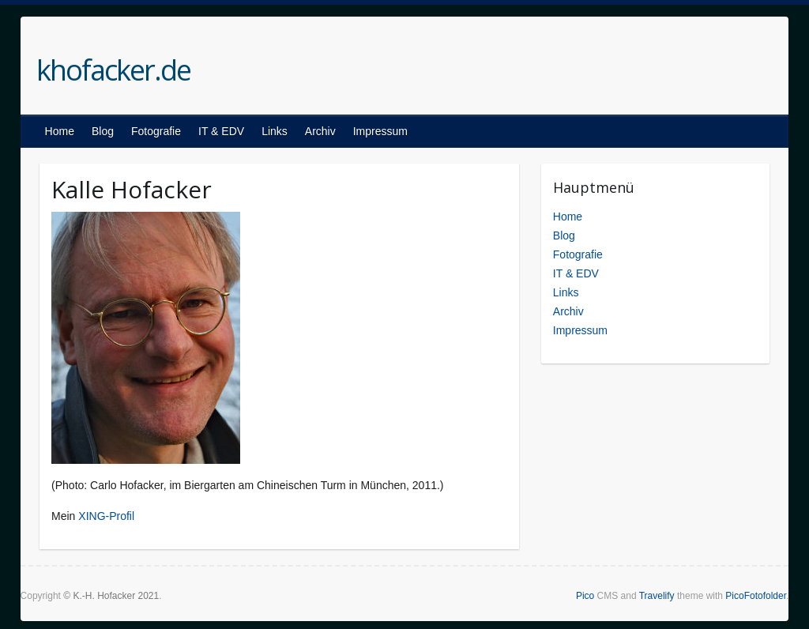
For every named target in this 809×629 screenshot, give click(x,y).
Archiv (320, 131)
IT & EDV (221, 131)
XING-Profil (106, 516)
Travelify (657, 595)
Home (59, 131)
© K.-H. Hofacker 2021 (111, 595)
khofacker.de (113, 70)
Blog (103, 131)
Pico (585, 595)
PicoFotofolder (755, 595)
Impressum (380, 131)
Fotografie (156, 131)
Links (275, 131)
